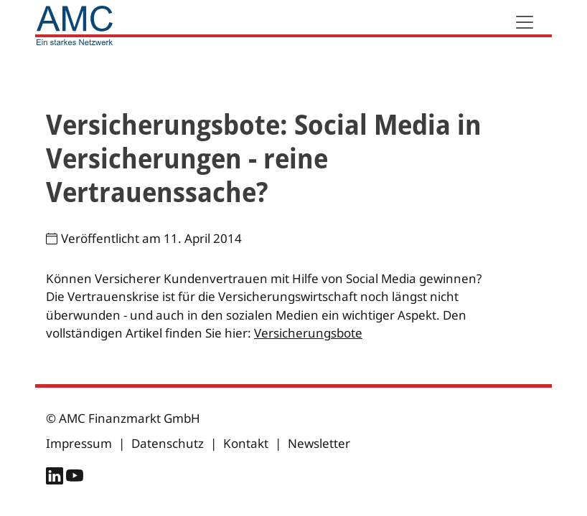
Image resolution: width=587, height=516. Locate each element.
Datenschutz (167, 443)
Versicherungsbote (308, 333)
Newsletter (319, 443)
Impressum (79, 443)
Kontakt (245, 443)
